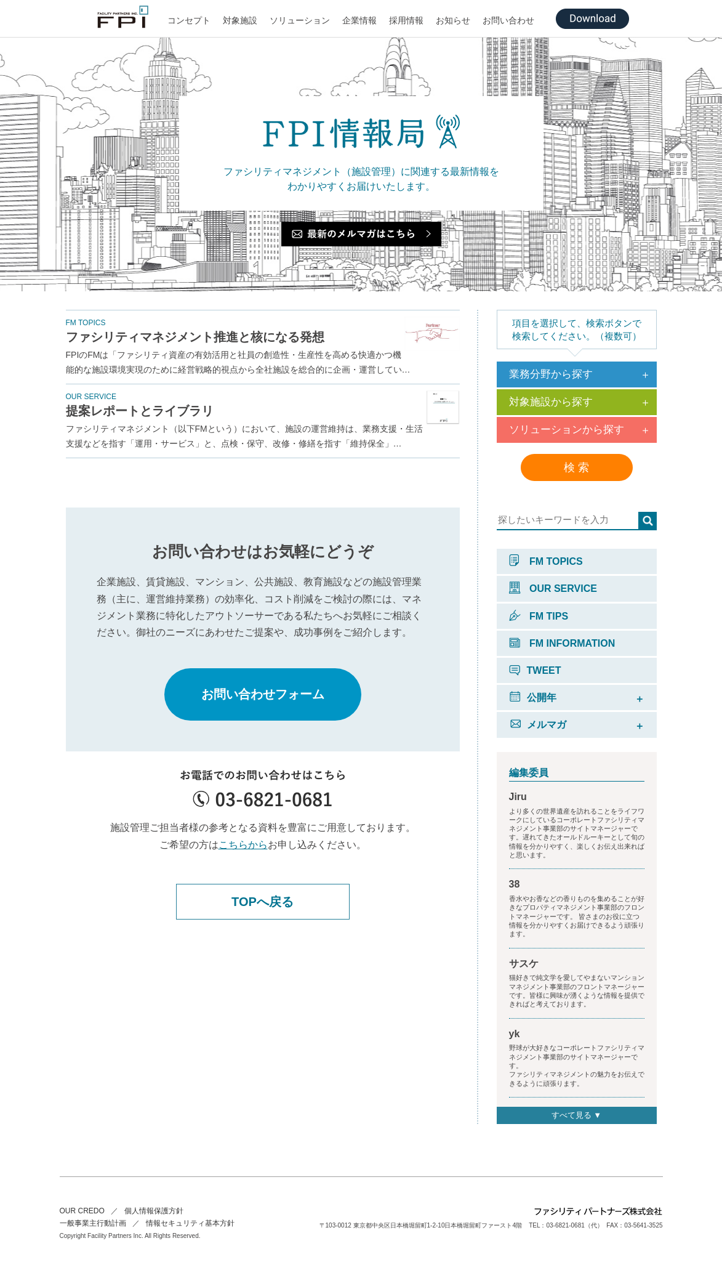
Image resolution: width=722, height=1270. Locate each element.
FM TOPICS (546, 561)
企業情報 (359, 20)
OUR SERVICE (553, 588)
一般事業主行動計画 (93, 1223)
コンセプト (189, 20)
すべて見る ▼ (576, 1115)
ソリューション (300, 20)
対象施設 (240, 20)
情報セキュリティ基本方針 (190, 1223)
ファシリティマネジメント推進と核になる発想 (195, 337)
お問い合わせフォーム (262, 694)
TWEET (535, 670)
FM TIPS (539, 616)
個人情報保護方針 (153, 1211)
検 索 (576, 467)
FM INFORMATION (562, 643)
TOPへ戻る (262, 901)
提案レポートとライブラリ (140, 411)
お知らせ (453, 20)
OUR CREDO (82, 1211)
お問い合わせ (508, 20)
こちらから (243, 844)
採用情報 (406, 20)
